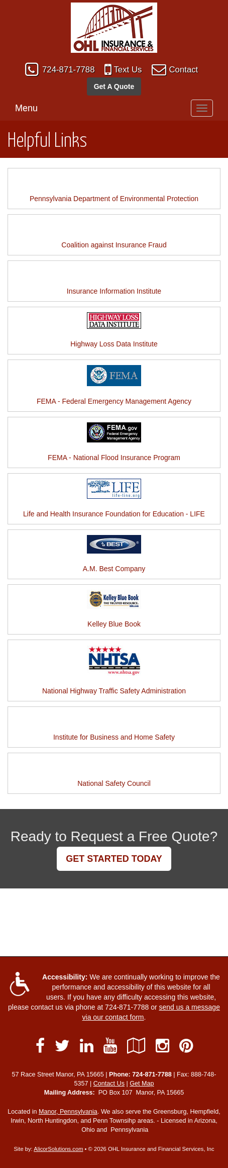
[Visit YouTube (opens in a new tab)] (110, 1046)
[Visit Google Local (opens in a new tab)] (136, 1046)
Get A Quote (114, 86)
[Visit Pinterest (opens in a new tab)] (186, 1046)
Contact (183, 69)
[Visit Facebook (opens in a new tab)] (40, 1046)
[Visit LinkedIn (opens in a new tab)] (86, 1046)
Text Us (127, 69)
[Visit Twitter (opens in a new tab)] (62, 1046)
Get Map (142, 1083)
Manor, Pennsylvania (68, 1111)
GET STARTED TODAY (114, 859)
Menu (26, 108)
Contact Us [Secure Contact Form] (109, 1083)
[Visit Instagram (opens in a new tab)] (162, 1046)
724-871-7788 (68, 69)
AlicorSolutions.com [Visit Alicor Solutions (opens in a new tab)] (58, 1149)
